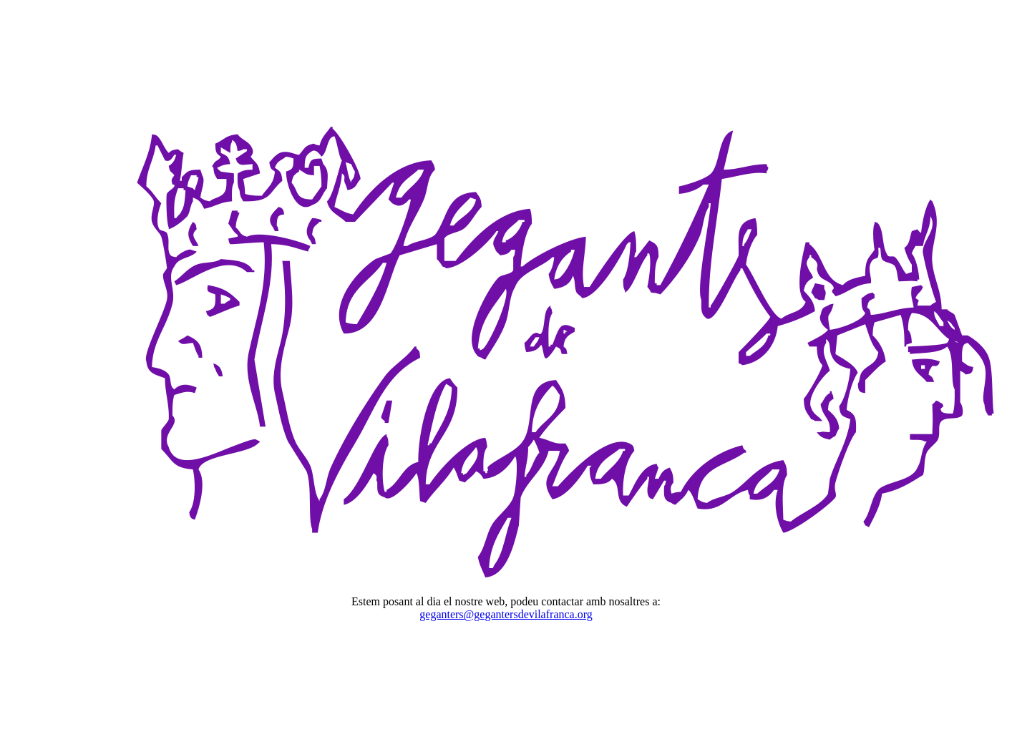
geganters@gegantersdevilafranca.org (505, 614)
